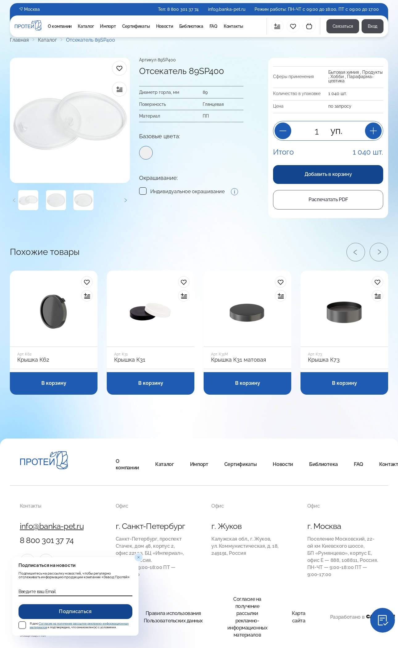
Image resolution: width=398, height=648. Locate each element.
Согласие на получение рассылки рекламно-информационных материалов (247, 617)
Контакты (233, 26)
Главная (19, 40)
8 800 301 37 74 (183, 9)
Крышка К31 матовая (238, 360)
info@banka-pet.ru (226, 9)
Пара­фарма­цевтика (351, 78)
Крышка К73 (324, 360)
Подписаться (75, 611)
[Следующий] (125, 200)
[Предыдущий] (14, 200)
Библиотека (191, 26)
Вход (372, 26)
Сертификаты (136, 26)
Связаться (343, 26)
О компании (60, 26)
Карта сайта (298, 616)
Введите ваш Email (37, 591)
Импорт (108, 26)
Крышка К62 (33, 360)
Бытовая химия (343, 72)
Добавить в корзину (328, 174)
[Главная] (44, 461)
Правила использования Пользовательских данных (173, 616)
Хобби (337, 76)
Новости (164, 26)
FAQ (213, 26)
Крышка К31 (129, 360)
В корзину (53, 383)
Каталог (86, 26)
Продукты (372, 72)
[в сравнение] (119, 89)
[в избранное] (119, 68)
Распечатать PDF (328, 199)
